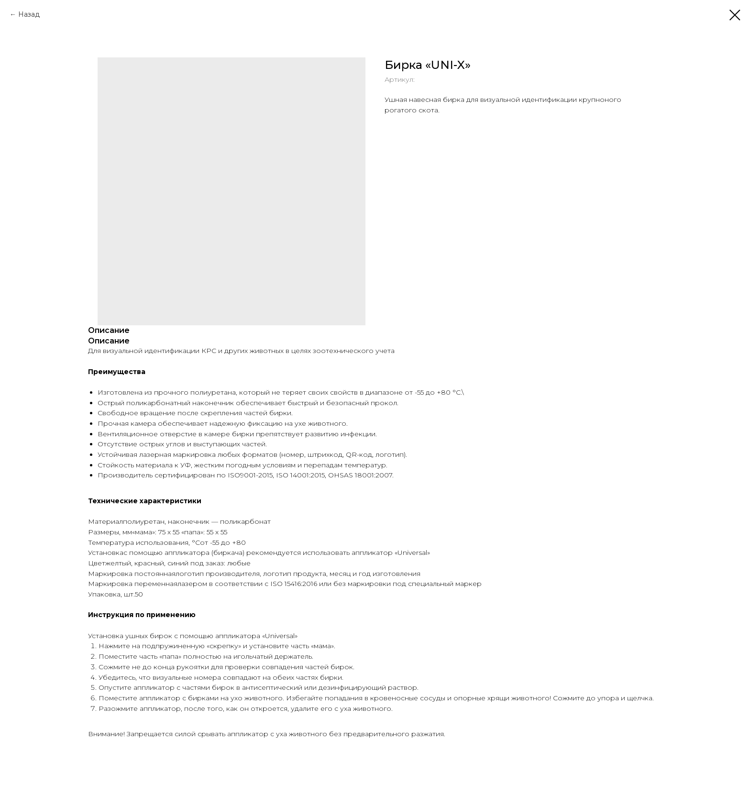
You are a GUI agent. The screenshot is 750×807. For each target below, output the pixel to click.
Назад (29, 14)
